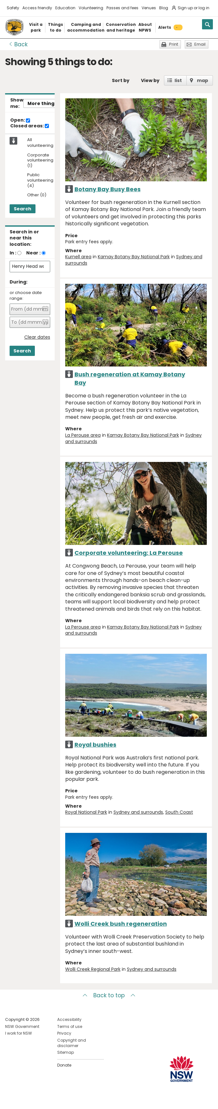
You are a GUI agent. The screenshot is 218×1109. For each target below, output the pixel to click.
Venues (149, 8)
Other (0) (36, 195)
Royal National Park (86, 812)
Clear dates (37, 337)
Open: (20, 120)
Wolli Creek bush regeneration (120, 924)
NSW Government (22, 1026)
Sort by (120, 80)
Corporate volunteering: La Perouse (128, 553)
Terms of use (69, 1026)
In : (13, 253)
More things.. (43, 103)
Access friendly (37, 8)
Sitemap (65, 1052)
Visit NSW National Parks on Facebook (11, 1099)
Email (200, 44)
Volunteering (91, 8)
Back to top (109, 995)
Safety (13, 8)
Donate (64, 1065)
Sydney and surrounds (138, 812)
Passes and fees (122, 8)
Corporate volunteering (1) (40, 161)
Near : (33, 253)
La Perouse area (83, 435)
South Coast (179, 812)
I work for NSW (18, 1033)
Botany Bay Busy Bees (107, 189)
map (202, 80)
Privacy (64, 1033)
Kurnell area (78, 256)
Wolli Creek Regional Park (93, 969)
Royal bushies (95, 745)
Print (173, 44)
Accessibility (69, 1019)
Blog (163, 8)
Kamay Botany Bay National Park (134, 256)
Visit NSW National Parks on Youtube (38, 1099)
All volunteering (40, 142)
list (178, 80)
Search (22, 209)
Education (65, 8)
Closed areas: (29, 126)
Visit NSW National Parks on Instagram (25, 1099)
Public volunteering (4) (40, 180)
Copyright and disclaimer (71, 1042)
